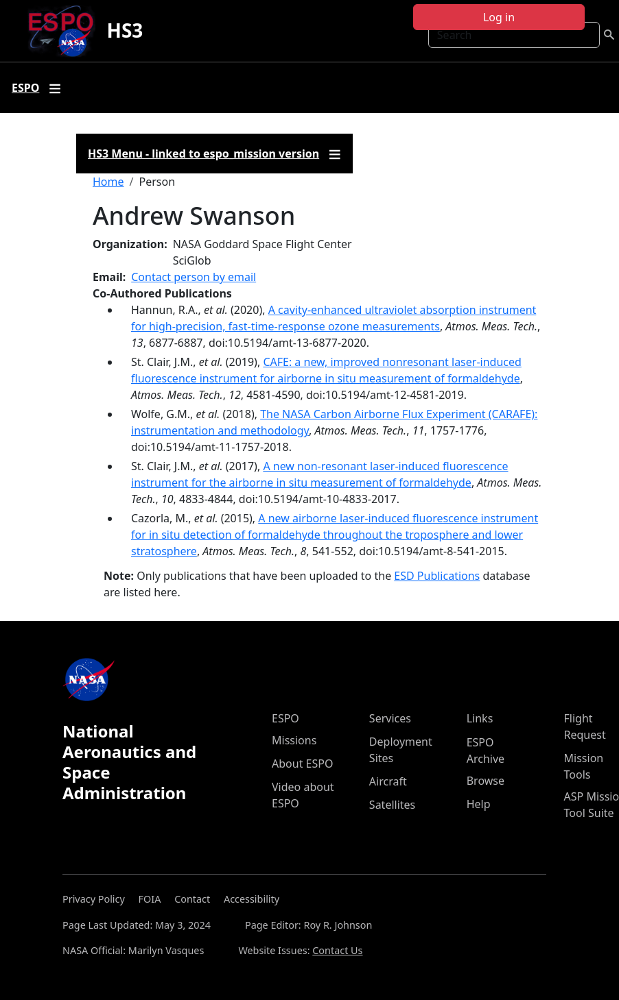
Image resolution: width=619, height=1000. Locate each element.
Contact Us (337, 950)
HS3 (124, 30)
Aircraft (388, 781)
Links (480, 718)
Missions (294, 740)
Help (479, 804)
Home (108, 181)
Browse (485, 780)
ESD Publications (437, 575)
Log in (499, 17)
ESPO (285, 718)
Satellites (392, 804)
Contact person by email (193, 276)
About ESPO (302, 763)
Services (390, 718)
